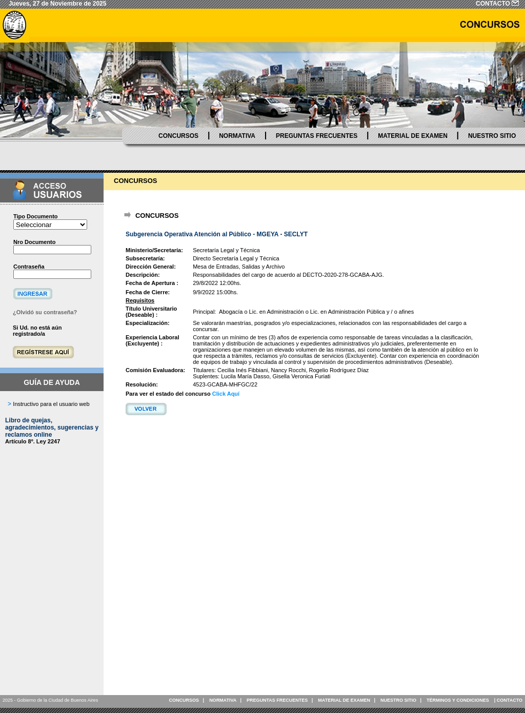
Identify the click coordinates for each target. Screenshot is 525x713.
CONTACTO (509, 700)
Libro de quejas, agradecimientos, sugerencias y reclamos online (51, 427)
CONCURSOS (178, 135)
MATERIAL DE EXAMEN (413, 135)
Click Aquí (225, 394)
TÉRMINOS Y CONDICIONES (458, 700)
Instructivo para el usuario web (51, 404)
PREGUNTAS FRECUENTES (316, 135)
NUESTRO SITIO (492, 135)
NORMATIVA (237, 135)
